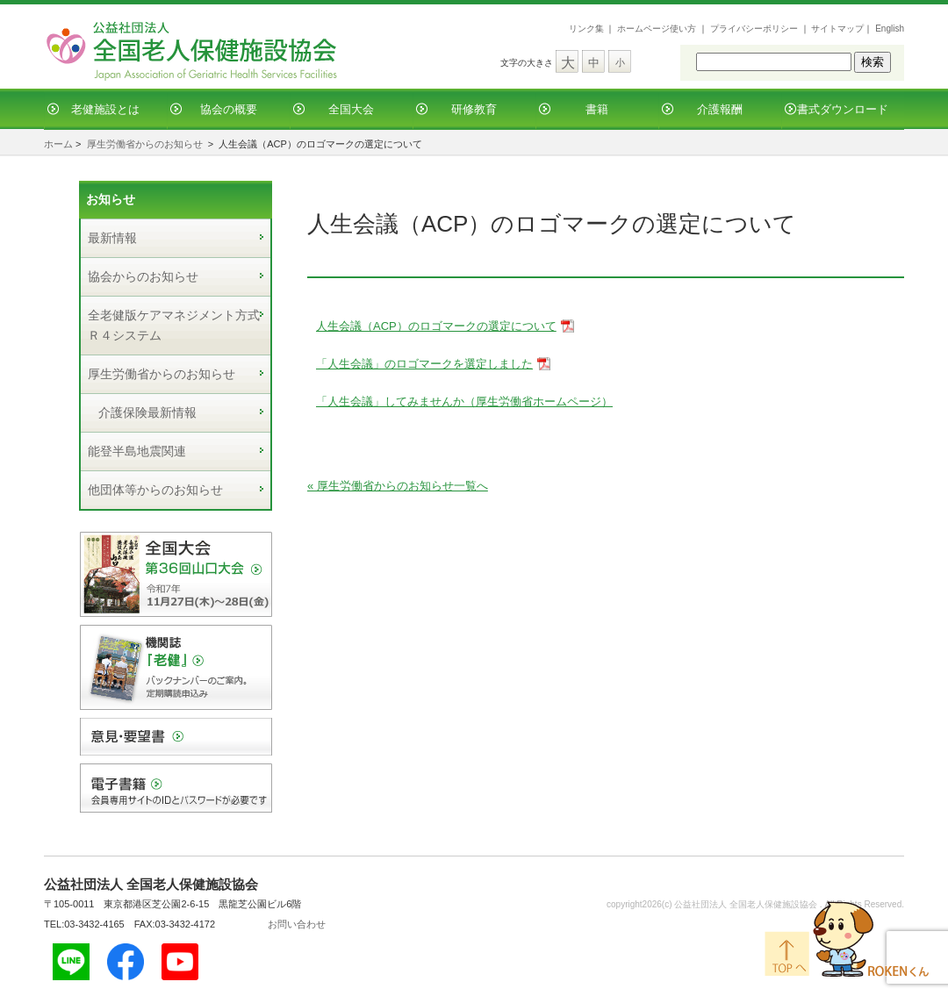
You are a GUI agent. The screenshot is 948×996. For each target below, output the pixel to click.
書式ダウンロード (842, 109)
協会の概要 (228, 109)
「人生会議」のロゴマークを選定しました (424, 363)
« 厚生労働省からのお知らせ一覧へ (397, 485)
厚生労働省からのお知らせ (145, 144)
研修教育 (474, 109)
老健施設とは (105, 109)
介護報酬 (720, 109)
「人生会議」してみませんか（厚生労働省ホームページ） (464, 401)
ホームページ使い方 (656, 28)
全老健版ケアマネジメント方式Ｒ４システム (174, 325)
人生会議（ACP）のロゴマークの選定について (436, 326)
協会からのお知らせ (143, 276)
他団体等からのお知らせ (155, 490)
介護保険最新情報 (147, 412)
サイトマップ (837, 28)
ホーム (58, 144)
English (889, 28)
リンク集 (586, 28)
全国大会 (351, 109)
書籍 (596, 109)
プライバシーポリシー (754, 28)
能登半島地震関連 (137, 451)
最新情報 (112, 238)
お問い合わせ (297, 924)
